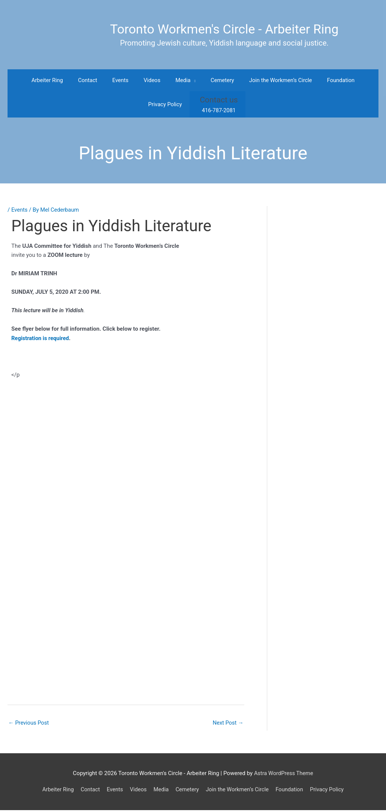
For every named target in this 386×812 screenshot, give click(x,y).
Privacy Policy (330, 791)
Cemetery (187, 791)
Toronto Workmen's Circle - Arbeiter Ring (224, 29)
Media (160, 791)
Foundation (292, 791)
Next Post (228, 724)
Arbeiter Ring (54, 791)
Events (19, 211)
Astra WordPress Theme (283, 775)
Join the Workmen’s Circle (238, 791)
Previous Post (29, 724)
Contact (87, 791)
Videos (136, 791)
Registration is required (41, 339)
